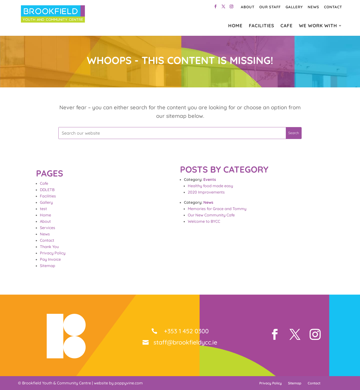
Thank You (49, 246)
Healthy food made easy (210, 185)
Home (45, 215)
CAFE (286, 26)
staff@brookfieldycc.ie (185, 342)
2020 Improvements (206, 192)
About (247, 7)
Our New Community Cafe (211, 215)
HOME (235, 26)
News (313, 7)
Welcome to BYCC (204, 221)
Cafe (44, 183)
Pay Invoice (50, 259)
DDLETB (47, 189)
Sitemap (47, 265)
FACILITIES (261, 26)
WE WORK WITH (318, 26)
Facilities (48, 196)
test (43, 208)
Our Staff (270, 7)
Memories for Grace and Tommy (217, 208)
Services (47, 227)
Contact (333, 7)
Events (209, 179)
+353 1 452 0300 (185, 331)
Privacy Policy (52, 253)
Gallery (294, 7)
